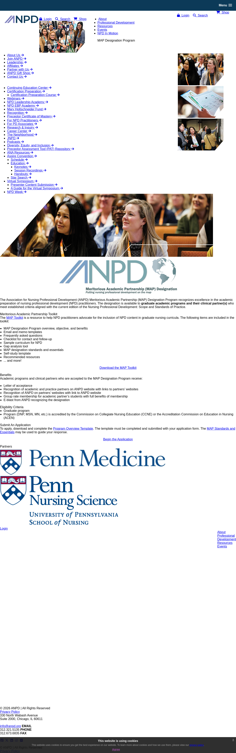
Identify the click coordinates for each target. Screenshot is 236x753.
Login (183, 15)
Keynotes (22, 167)
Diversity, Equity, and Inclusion (30, 145)
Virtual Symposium (22, 181)
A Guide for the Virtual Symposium (37, 188)
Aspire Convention (22, 156)
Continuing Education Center (29, 87)
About (221, 532)
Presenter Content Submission (34, 184)
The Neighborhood (22, 134)
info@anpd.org (10, 726)
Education (20, 163)
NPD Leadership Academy (27, 102)
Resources (224, 543)
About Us (15, 55)
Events (222, 546)
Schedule (19, 159)
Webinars (15, 98)
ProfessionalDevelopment (226, 537)
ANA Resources (20, 152)
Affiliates (15, 66)
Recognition (17, 112)
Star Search (21, 177)
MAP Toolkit (14, 317)
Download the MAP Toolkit (117, 367)
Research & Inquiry (22, 127)
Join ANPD (16, 58)
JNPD (13, 138)
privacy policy (197, 745)
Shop (222, 12)
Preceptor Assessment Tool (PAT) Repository (40, 149)
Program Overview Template (73, 428)
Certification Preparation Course (35, 95)
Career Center (19, 131)
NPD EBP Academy (23, 105)
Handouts (23, 174)
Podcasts (15, 141)
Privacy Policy (10, 711)
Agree (116, 749)
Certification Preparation (26, 91)
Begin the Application (118, 439)
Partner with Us (20, 69)
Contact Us (17, 76)
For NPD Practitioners (24, 120)
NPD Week (16, 192)
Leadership (17, 62)
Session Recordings (30, 170)
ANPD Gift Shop (20, 73)
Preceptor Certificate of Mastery (31, 116)
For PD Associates (22, 124)
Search (200, 15)
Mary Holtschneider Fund (26, 109)
